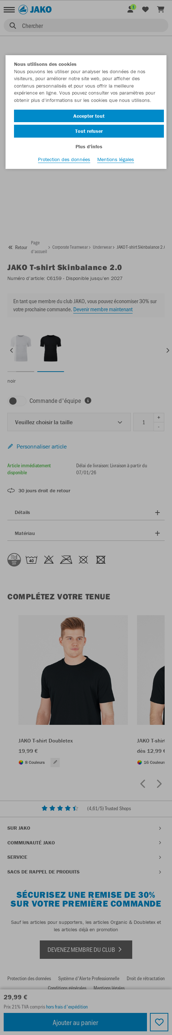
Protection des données (64, 159)
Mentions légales (115, 159)
